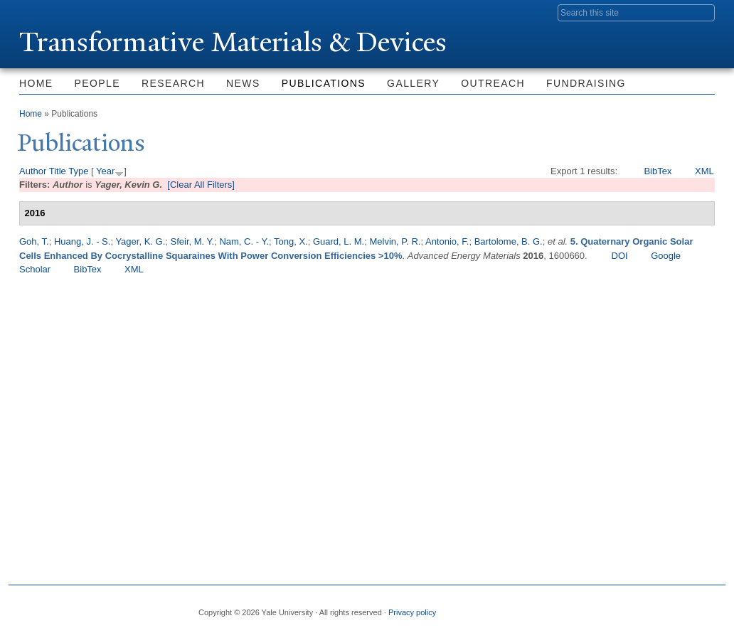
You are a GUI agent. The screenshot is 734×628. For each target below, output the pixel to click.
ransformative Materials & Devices (234, 41)
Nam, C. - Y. (244, 241)
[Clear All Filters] (201, 184)
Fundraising (586, 83)
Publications (324, 83)
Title (57, 171)
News (243, 83)
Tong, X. (291, 241)
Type (78, 171)
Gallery (413, 83)
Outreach (493, 83)
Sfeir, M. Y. (193, 241)
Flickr (634, 606)
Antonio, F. (447, 241)
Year (105, 171)
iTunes (668, 606)
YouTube (703, 606)
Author (32, 171)
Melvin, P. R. (394, 241)
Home (36, 83)
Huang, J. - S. (82, 241)
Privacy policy (412, 612)
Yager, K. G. (140, 241)
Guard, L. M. (338, 241)
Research (173, 83)
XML (704, 171)
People (97, 83)
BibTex (657, 171)
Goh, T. (34, 241)
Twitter (599, 606)
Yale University (59, 12)
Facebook (565, 606)
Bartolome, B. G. (508, 241)
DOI (620, 255)
